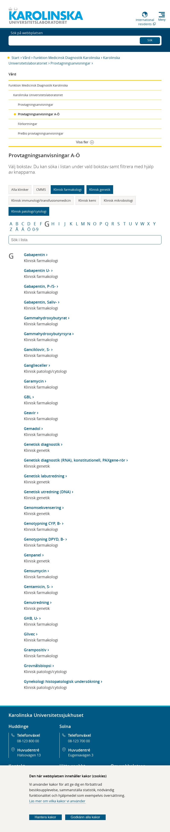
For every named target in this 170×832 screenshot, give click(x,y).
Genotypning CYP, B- (42, 523)
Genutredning (36, 602)
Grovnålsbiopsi (37, 665)
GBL (27, 396)
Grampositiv (35, 649)
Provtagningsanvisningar (70, 63)
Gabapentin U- (37, 270)
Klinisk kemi (87, 200)
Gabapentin (34, 254)
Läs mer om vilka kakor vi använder (57, 801)
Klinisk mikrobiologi (118, 200)
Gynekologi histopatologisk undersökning (62, 681)
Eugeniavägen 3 (80, 755)
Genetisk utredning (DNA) (47, 491)
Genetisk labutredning (44, 475)
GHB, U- (31, 618)
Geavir (30, 412)
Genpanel (32, 555)
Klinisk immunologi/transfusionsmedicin (41, 200)
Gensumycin (35, 570)
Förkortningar (27, 124)
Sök (149, 39)
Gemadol (32, 428)
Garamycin (34, 381)
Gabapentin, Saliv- (40, 302)
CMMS (41, 189)
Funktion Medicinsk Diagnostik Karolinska (66, 57)
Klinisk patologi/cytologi (28, 211)
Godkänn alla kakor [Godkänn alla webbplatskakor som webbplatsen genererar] (85, 817)
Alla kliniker (20, 189)
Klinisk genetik (99, 189)
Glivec (29, 634)
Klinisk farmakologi (67, 189)
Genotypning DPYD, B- (44, 539)
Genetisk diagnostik (42, 444)
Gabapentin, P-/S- (40, 286)
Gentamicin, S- (37, 586)
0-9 (35, 229)
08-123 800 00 (28, 741)
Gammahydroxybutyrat (45, 317)
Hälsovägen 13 (29, 755)
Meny (162, 19)
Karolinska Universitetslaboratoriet (38, 95)
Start (15, 57)
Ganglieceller (36, 365)
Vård (26, 57)
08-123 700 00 (79, 741)
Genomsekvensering (42, 507)
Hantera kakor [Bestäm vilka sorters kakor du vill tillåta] (45, 817)
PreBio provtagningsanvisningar (40, 133)
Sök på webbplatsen (27, 40)
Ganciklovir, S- (37, 349)
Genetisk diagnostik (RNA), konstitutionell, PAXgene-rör (74, 460)
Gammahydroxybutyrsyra (47, 333)
